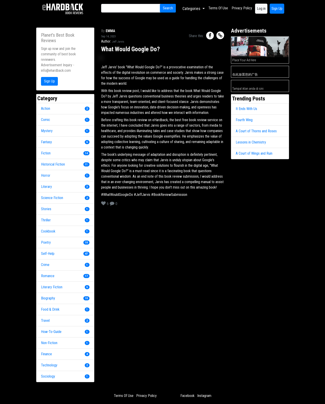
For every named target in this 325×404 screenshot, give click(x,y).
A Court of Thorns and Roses (256, 131)
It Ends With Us (246, 109)
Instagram (204, 396)
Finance (46, 354)
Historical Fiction (53, 164)
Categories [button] (191, 8)
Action (45, 108)
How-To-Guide (51, 332)
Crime (45, 265)
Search (168, 8)
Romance (47, 276)
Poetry (46, 242)
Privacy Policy (242, 8)
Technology (49, 365)
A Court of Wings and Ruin (254, 153)
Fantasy (46, 142)
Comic (45, 120)
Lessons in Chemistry (251, 142)
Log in (261, 8)
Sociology (48, 376)
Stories (46, 209)
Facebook (187, 396)
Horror (45, 175)
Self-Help (47, 253)
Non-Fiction (49, 343)
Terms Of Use (218, 8)
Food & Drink (50, 309)
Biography (48, 298)
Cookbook (48, 231)
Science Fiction (52, 198)
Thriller (46, 220)
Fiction (46, 153)
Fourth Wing (244, 120)
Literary (46, 186)
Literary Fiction (51, 287)
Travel (45, 320)
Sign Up (276, 8)
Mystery (47, 131)
